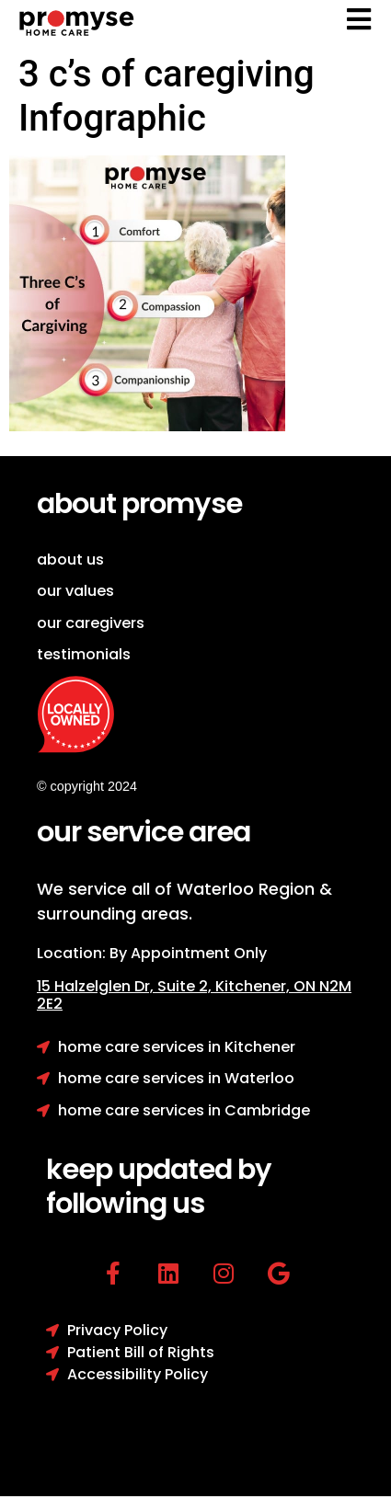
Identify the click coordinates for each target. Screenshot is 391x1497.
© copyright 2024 (87, 786)
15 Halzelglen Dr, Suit (126, 986)
